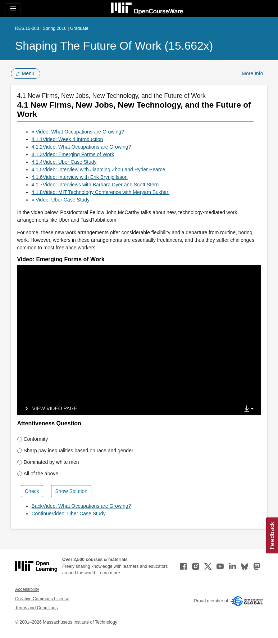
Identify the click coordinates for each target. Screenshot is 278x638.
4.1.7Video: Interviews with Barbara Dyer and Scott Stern (95, 184)
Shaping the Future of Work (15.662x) (114, 45)
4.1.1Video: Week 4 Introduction (67, 139)
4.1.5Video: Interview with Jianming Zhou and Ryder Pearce (98, 169)
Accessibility (27, 589)
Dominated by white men (48, 462)
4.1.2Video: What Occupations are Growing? (81, 147)
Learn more (108, 572)
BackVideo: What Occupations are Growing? (81, 506)
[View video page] (48, 408)
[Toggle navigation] (13, 8)
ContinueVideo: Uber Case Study (69, 513)
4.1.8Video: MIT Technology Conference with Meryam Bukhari (101, 192)
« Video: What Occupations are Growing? (78, 132)
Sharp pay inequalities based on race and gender (75, 450)
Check (32, 491)
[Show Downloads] (250, 409)
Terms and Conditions (36, 607)
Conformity (32, 439)
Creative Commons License (42, 598)
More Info (252, 73)
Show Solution (71, 491)
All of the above (38, 473)
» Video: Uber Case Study (61, 200)
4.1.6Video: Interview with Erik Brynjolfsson (80, 177)
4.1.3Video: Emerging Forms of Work (73, 154)
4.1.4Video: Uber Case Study (64, 162)
